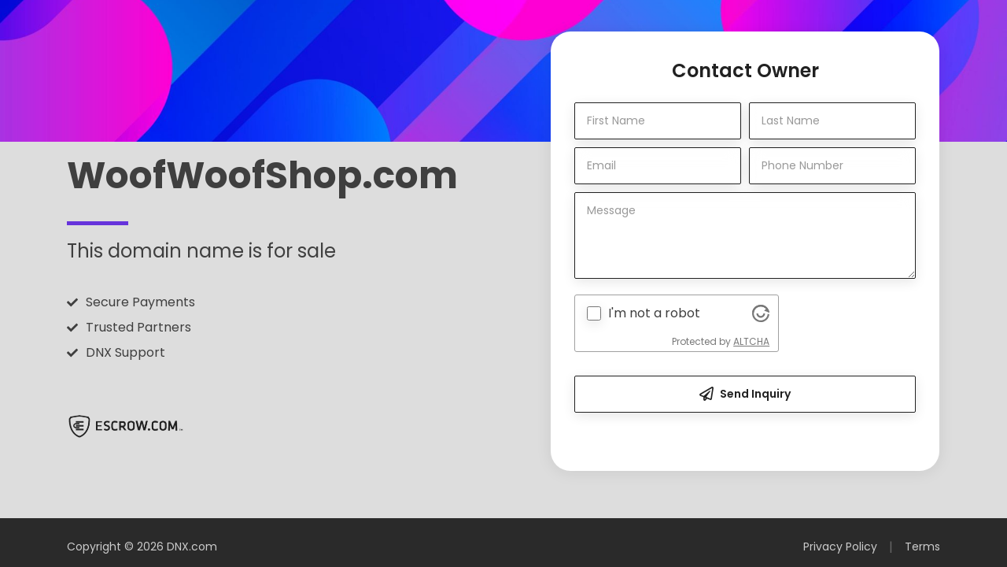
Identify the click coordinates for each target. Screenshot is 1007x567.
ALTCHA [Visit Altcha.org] (751, 341)
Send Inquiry (745, 394)
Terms (922, 546)
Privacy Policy (840, 546)
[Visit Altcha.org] (760, 313)
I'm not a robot (654, 313)
